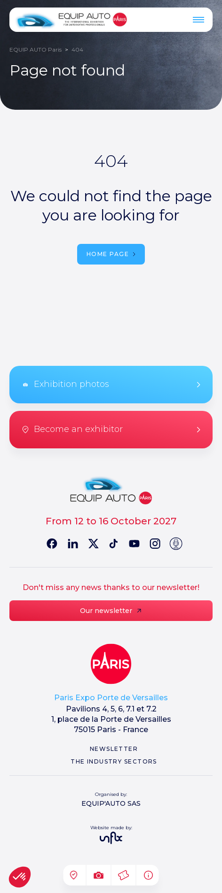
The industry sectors (114, 761)
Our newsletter (111, 610)
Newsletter (114, 748)
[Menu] (198, 19)
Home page (111, 253)
